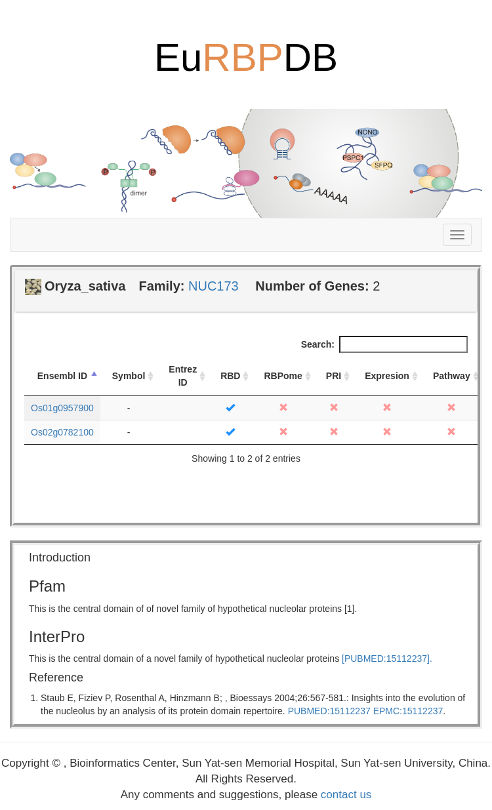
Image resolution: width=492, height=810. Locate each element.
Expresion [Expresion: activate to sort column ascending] (387, 376)
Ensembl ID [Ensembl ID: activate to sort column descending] (62, 376)
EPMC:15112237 (408, 711)
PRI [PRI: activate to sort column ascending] (333, 376)
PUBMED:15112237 (329, 711)
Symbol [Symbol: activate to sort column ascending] (129, 376)
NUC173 (213, 286)
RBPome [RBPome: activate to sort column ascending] (283, 376)
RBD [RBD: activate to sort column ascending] (230, 376)
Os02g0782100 (62, 432)
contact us (346, 794)
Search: (384, 344)
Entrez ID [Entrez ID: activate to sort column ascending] (183, 376)
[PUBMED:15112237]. (387, 658)
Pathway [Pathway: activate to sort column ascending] (451, 376)
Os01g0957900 (62, 408)
